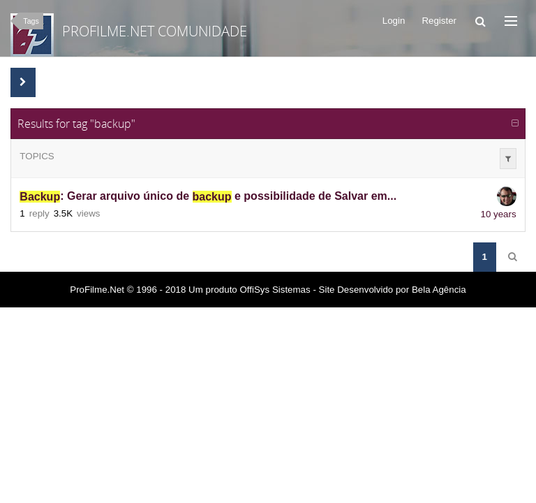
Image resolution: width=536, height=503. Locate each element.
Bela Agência (439, 289)
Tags (31, 21)
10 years (498, 214)
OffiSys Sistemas (274, 289)
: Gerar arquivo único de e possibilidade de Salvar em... (208, 197)
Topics (37, 156)
